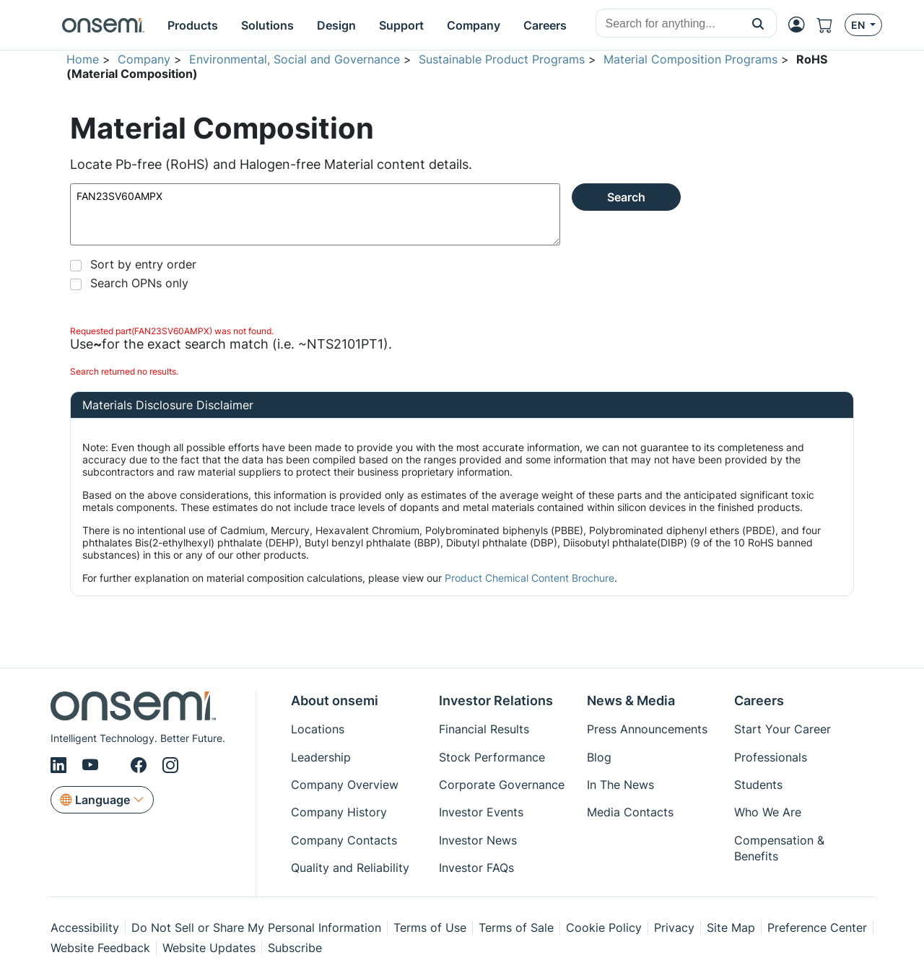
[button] (758, 23)
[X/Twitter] (117, 765)
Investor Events (481, 812)
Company (144, 59)
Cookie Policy (604, 927)
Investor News (478, 840)
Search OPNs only (139, 283)
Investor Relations (496, 700)
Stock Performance (492, 757)
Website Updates (209, 948)
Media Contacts (630, 812)
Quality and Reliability (350, 867)
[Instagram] (170, 765)
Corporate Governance (502, 784)
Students (758, 784)
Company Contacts (344, 840)
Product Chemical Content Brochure (529, 578)
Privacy (674, 927)
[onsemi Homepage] (103, 25)
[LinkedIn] (61, 765)
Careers (759, 700)
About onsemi (334, 700)
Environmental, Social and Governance (294, 59)
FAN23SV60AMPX (315, 214)
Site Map (731, 927)
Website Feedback (100, 948)
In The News (620, 784)
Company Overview (344, 784)
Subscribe (295, 948)
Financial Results (484, 729)
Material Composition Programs (690, 59)
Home (82, 59)
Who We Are (767, 812)
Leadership (321, 757)
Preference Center (817, 927)
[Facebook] (141, 765)
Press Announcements (647, 729)
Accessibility (85, 927)
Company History (339, 812)
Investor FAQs (476, 867)
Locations (317, 729)
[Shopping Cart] (830, 25)
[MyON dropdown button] (800, 24)
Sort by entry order (143, 264)
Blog (599, 757)
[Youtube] (92, 765)
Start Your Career (782, 729)
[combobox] (668, 23)
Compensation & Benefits (779, 848)
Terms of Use (429, 927)
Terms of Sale (516, 927)
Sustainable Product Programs (502, 59)
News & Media (631, 700)
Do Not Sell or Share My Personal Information (256, 927)
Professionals (770, 757)
